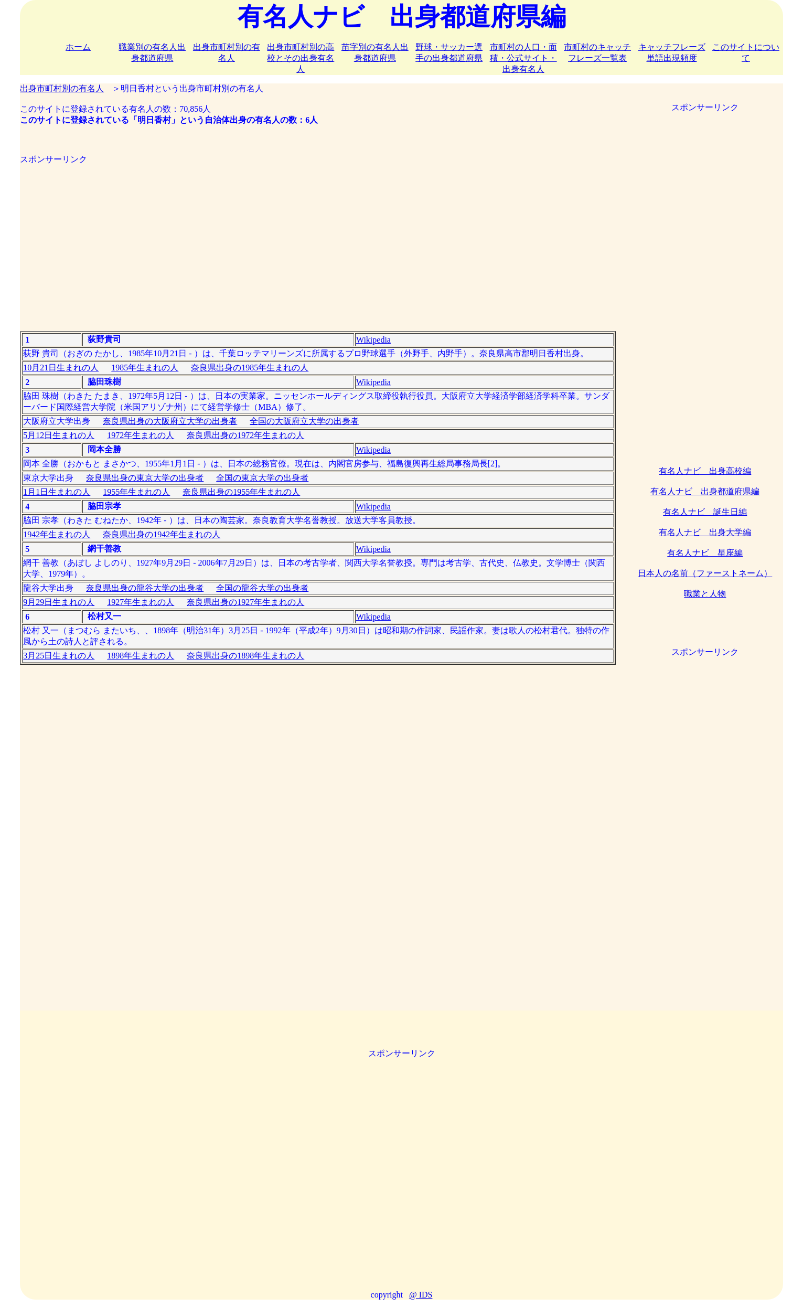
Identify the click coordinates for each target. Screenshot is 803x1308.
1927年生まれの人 (140, 602)
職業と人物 (705, 593)
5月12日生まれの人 (58, 435)
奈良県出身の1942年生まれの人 (161, 534)
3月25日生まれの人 (58, 655)
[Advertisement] (317, 238)
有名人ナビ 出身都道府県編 (704, 491)
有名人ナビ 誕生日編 (705, 511)
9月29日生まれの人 (58, 602)
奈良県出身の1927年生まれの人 (245, 602)
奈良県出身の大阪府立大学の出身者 (170, 421)
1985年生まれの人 (144, 367)
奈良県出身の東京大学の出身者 (145, 477)
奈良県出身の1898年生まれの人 (245, 655)
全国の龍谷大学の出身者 (262, 587)
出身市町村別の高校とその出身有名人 (300, 57)
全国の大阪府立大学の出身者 (304, 421)
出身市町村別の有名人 (62, 88)
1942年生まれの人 (56, 534)
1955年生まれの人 (136, 491)
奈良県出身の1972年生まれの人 (245, 435)
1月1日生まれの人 (56, 491)
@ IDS (421, 1294)
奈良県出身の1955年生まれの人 (241, 491)
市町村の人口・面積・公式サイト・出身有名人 (523, 57)
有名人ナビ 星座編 (705, 552)
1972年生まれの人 (140, 435)
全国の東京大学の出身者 (262, 477)
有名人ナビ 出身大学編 (705, 532)
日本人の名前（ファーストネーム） (705, 573)
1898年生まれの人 (140, 655)
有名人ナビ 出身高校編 (705, 470)
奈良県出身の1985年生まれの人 (249, 367)
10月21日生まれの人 (61, 367)
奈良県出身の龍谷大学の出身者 (145, 587)
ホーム (78, 46)
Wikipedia (373, 339)
